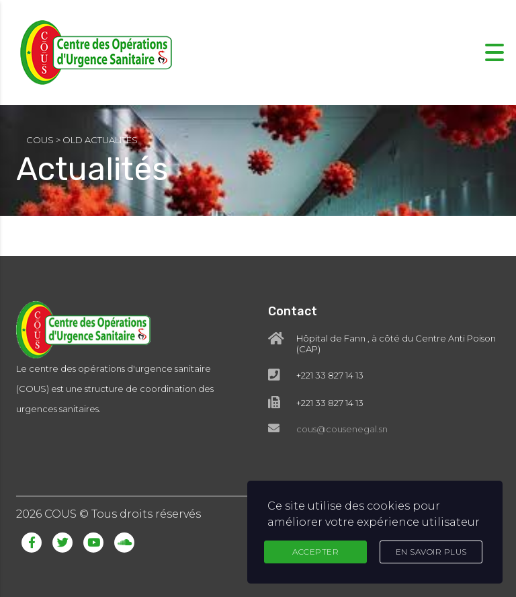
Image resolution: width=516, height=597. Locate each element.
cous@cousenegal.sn (342, 429)
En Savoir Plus (431, 552)
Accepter (315, 552)
